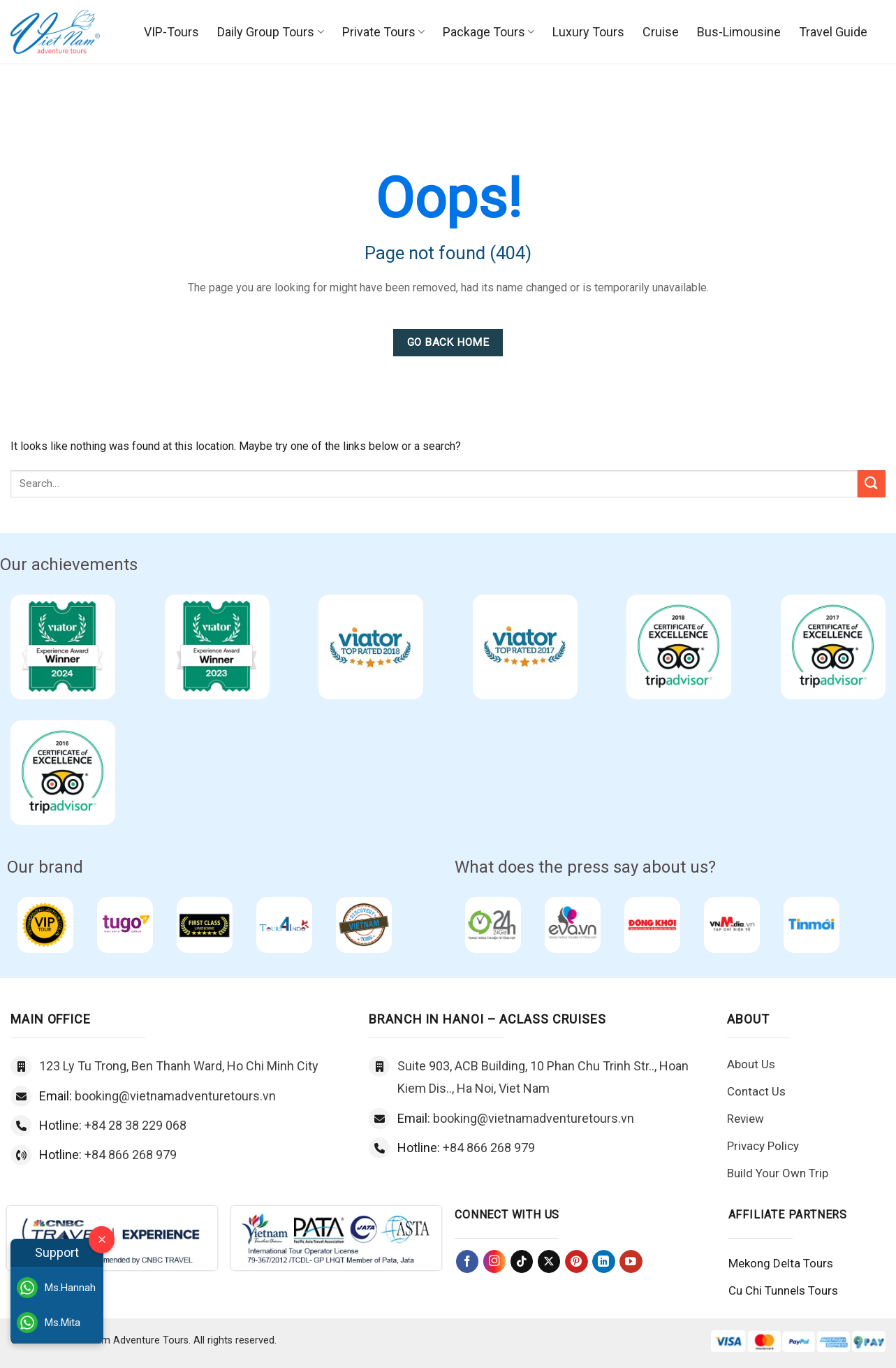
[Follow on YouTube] (630, 1261)
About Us (751, 1064)
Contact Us (756, 1091)
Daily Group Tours (270, 31)
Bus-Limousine (739, 31)
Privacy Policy (763, 1146)
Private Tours (383, 31)
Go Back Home (448, 342)
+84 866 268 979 (131, 1154)
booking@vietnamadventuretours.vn (175, 1096)
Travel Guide (833, 31)
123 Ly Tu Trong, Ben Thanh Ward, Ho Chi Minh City (178, 1065)
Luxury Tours (588, 31)
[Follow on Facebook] (467, 1261)
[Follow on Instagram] (494, 1261)
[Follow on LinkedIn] (603, 1261)
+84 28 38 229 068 (135, 1125)
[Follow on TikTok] (522, 1261)
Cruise (660, 31)
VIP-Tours (171, 31)
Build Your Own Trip (777, 1173)
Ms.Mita (48, 1322)
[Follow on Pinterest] (576, 1261)
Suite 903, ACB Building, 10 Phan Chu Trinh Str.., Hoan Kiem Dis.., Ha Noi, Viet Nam (543, 1077)
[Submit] (872, 483)
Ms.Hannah (56, 1287)
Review (745, 1119)
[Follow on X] (549, 1261)
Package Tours (488, 31)
